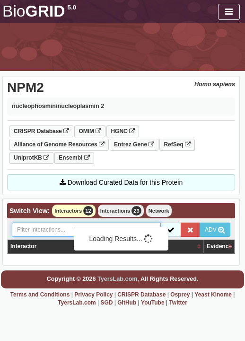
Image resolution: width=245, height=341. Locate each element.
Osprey (180, 294)
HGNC (123, 131)
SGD (106, 302)
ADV (215, 229)
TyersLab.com (117, 279)
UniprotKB (31, 157)
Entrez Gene (134, 144)
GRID (39, 11)
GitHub (126, 302)
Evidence (219, 246)
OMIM (90, 131)
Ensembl (74, 157)
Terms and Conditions (40, 294)
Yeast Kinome (213, 294)
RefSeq (177, 144)
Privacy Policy (93, 294)
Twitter (178, 302)
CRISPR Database (41, 131)
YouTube (153, 302)
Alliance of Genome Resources (59, 144)
